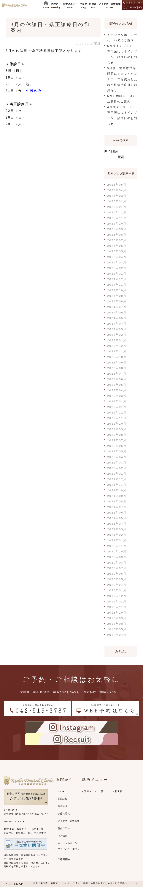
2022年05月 (117, 451)
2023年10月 (117, 356)
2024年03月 (117, 329)
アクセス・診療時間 (69, 821)
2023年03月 (117, 395)
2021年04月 (117, 523)
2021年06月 (117, 512)
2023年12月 (117, 345)
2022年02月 (117, 468)
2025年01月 (117, 273)
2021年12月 (117, 479)
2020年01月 (117, 590)
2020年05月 (117, 579)
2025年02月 (117, 268)
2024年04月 (117, 323)
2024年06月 (117, 312)
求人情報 (62, 835)
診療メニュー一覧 (94, 791)
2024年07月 (117, 306)
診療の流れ (64, 813)
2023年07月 (117, 373)
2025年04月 (117, 256)
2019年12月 (117, 595)
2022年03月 (117, 462)
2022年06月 (117, 445)
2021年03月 (117, 529)
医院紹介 (62, 798)
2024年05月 (117, 318)
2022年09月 (117, 429)
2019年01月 (117, 601)
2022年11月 (117, 418)
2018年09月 (117, 618)
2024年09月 (117, 295)
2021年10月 (117, 490)
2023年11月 (117, 351)
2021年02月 (117, 534)
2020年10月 (117, 551)
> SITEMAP (14, 883)
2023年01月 (117, 406)
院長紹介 (62, 806)
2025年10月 (117, 223)
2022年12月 (117, 412)
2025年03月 (117, 262)
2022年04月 (117, 457)
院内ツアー (64, 828)
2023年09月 (117, 362)
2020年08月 (117, 562)
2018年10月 (117, 612)
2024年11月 (117, 284)
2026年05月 (117, 184)
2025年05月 (117, 251)
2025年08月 (117, 234)
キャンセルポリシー (69, 843)
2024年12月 (117, 279)
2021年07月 (117, 507)
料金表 (118, 791)
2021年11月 (117, 484)
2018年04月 (117, 634)
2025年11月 (117, 218)
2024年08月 (117, 301)
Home (61, 791)
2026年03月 (117, 195)
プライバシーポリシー (69, 850)
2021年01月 (117, 540)
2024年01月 (117, 340)
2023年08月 (117, 368)
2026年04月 (117, 190)
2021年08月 (117, 501)
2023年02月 (117, 401)
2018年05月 (117, 629)
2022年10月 (117, 423)
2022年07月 (117, 440)
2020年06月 (117, 573)
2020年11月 (117, 545)
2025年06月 (117, 245)
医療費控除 (64, 859)
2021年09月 (117, 495)
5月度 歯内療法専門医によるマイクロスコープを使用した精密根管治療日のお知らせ (122, 79)
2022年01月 (117, 473)
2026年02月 (117, 201)
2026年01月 (117, 206)
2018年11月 (117, 607)
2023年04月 (117, 390)
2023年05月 (117, 384)
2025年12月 (117, 212)
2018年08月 (117, 623)
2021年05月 (117, 518)
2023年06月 (117, 379)
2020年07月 (117, 568)
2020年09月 (117, 557)
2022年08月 (117, 434)
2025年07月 (117, 240)
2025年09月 (117, 229)
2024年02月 (117, 334)
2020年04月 (117, 584)
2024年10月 (117, 290)
